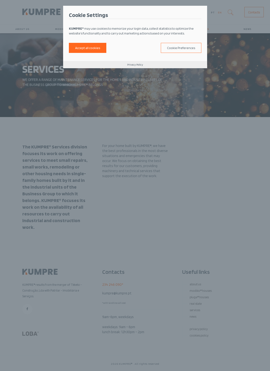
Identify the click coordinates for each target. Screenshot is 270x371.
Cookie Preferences (181, 48)
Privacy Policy (135, 64)
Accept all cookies (87, 48)
